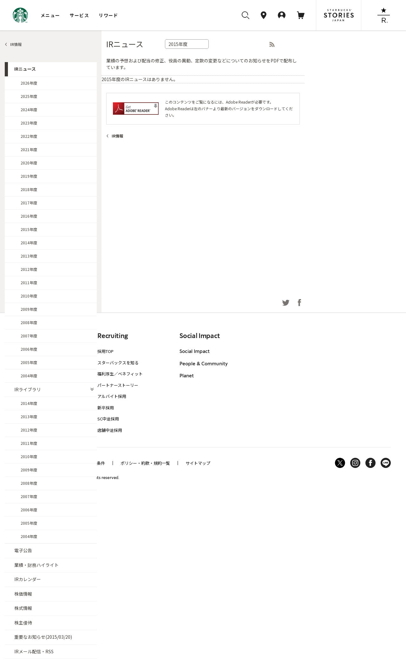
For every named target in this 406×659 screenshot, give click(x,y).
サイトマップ (198, 463)
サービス (79, 15)
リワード (108, 15)
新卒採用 (105, 408)
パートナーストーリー (117, 385)
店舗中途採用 (109, 430)
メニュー (50, 15)
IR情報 (16, 44)
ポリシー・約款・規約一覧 (145, 463)
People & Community (204, 364)
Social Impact (195, 351)
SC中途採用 (108, 419)
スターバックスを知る (118, 363)
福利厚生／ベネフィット (120, 374)
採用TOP (105, 351)
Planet (187, 376)
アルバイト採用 (111, 396)
